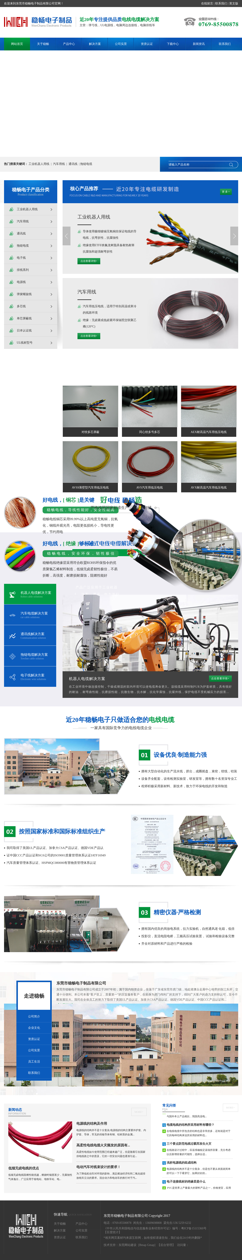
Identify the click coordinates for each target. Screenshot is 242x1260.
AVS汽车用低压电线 (149, 487)
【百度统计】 (113, 1232)
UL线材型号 (25, 342)
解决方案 (95, 44)
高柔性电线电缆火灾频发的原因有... (103, 1145)
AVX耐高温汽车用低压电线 (209, 487)
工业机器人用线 (39, 164)
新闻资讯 (199, 44)
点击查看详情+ (88, 261)
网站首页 (17, 44)
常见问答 (173, 1108)
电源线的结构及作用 (91, 1123)
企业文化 (34, 1027)
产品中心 (69, 44)
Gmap (150, 1245)
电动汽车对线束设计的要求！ (98, 1167)
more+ (139, 1111)
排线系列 (23, 269)
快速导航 (73, 1214)
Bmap (142, 1245)
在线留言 (207, 3)
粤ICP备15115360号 (193, 1228)
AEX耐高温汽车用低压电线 (209, 432)
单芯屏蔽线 (24, 318)
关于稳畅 (43, 44)
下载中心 (173, 44)
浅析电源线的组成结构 (181, 1165)
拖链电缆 (86, 164)
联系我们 (221, 3)
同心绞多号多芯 (149, 432)
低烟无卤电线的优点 (23, 1168)
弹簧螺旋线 (24, 294)
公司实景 (121, 44)
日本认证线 (24, 330)
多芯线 (21, 306)
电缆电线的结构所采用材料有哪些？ (190, 1127)
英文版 (233, 3)
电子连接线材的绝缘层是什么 (186, 1184)
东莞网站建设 (127, 1245)
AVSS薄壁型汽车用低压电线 (90, 487)
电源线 (21, 282)
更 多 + (226, 191)
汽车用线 (59, 164)
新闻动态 (19, 1112)
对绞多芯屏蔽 (90, 432)
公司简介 (34, 1016)
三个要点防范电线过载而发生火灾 (189, 1146)
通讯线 (73, 164)
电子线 (21, 257)
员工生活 (34, 1061)
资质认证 (147, 44)
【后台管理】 (166, 1245)
